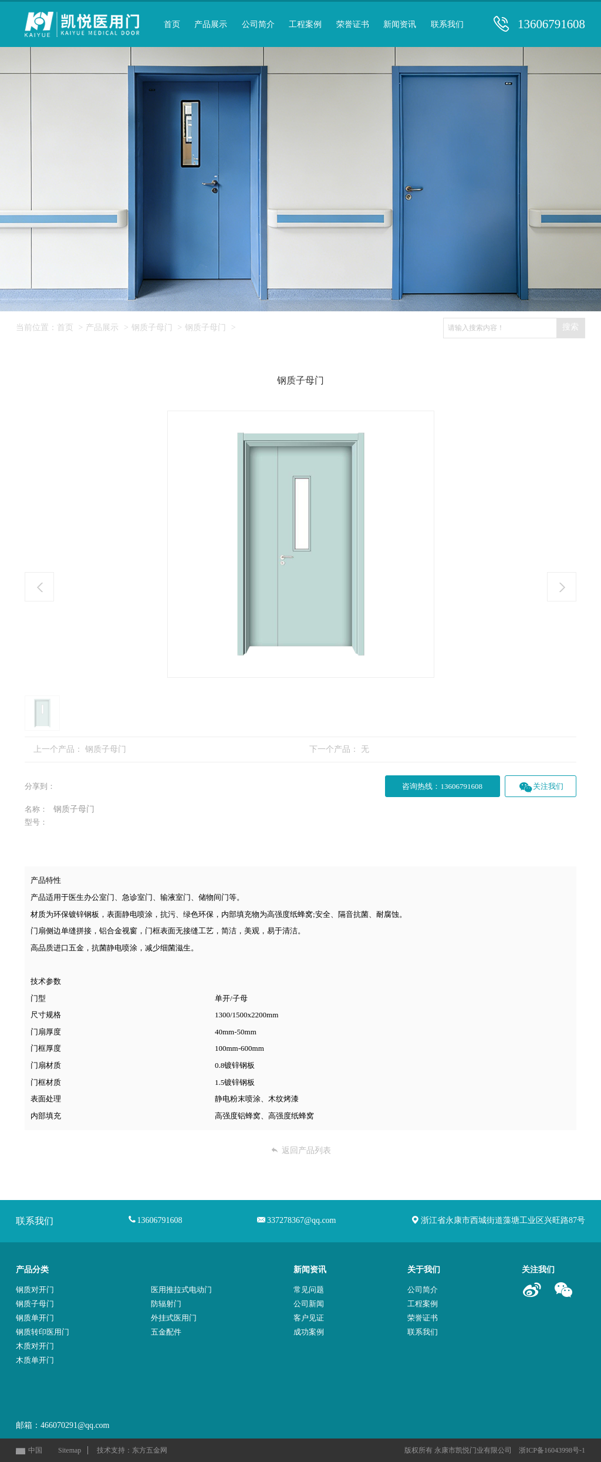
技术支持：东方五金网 (132, 1450)
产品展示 (102, 327)
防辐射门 (166, 1303)
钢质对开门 (35, 1289)
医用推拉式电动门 (181, 1289)
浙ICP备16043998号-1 (552, 1450)
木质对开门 (35, 1346)
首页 (65, 327)
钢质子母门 (152, 327)
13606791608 (551, 24)
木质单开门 (35, 1360)
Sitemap (69, 1450)
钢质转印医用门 (42, 1331)
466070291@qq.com (75, 1425)
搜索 (570, 326)
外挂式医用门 (174, 1317)
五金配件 (166, 1331)
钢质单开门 (35, 1317)
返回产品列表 (301, 1150)
